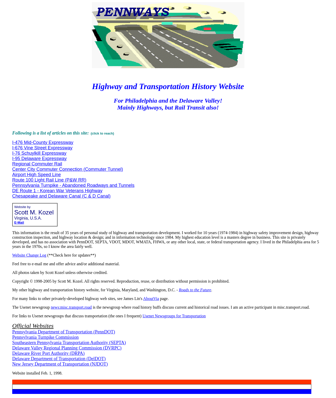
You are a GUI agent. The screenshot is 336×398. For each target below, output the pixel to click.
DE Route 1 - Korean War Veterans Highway (57, 190)
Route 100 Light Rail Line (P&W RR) (49, 180)
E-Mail (19, 222)
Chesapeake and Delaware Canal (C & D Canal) (61, 196)
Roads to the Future (195, 290)
